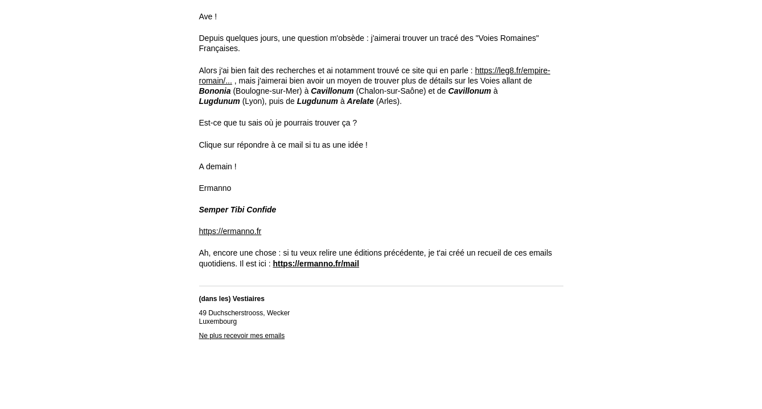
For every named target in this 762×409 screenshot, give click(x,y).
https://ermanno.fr (230, 231)
